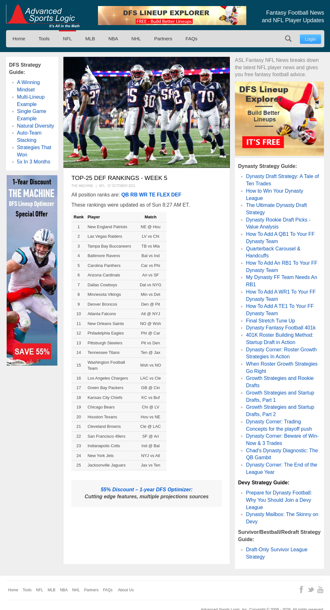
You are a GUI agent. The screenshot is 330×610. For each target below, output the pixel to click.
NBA (113, 38)
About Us (125, 590)
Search (288, 38)
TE (152, 194)
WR (143, 194)
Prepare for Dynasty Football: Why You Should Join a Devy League (279, 500)
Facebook (301, 589)
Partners (163, 38)
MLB (90, 38)
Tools (44, 38)
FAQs (191, 38)
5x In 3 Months (33, 161)
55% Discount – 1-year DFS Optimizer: (147, 489)
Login (310, 39)
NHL (136, 38)
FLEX (163, 194)
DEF (176, 194)
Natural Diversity (35, 126)
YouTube (320, 589)
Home (19, 38)
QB (125, 194)
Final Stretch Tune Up (270, 320)
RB (134, 194)
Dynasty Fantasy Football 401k (281, 327)
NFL (67, 38)
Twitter (311, 589)
